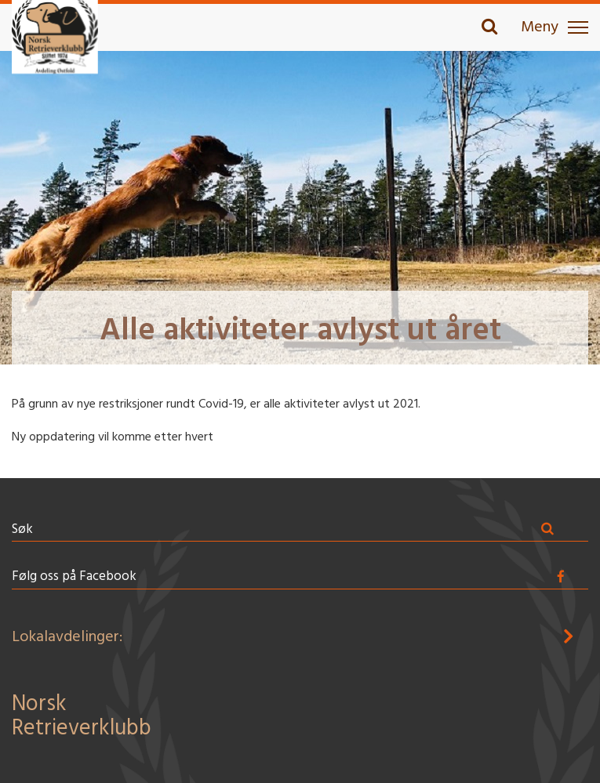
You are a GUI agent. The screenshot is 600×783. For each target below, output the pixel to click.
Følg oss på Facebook (74, 576)
